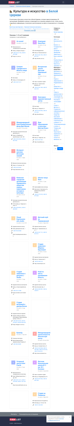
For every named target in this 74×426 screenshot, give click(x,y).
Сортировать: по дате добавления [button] (18, 37)
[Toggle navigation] (63, 2)
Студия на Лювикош (41, 394)
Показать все (30, 30)
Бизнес (56, 45)
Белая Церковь (58, 32)
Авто (55, 39)
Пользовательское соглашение (28, 414)
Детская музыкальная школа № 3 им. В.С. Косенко (43, 365)
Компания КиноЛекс (41, 42)
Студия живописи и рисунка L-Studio (21, 274)
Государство (57, 47)
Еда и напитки (58, 56)
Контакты (14, 414)
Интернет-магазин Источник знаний (20, 153)
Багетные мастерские (16, 27)
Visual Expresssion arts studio (21, 219)
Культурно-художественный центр (44, 99)
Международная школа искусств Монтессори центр (44, 335)
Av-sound (20, 41)
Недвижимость (58, 82)
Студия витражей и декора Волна (22, 304)
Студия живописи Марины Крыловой (42, 247)
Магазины (57, 71)
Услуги (56, 137)
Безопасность (58, 41)
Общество (57, 86)
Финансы (56, 139)
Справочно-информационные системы (59, 111)
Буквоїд (19, 333)
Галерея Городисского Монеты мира (22, 68)
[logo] (15, 2)
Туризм (56, 135)
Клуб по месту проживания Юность (42, 274)
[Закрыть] (69, 417)
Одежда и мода (58, 88)
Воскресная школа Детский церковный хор (42, 70)
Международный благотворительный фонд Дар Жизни (24, 124)
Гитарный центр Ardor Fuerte (21, 363)
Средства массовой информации (57, 116)
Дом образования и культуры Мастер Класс (43, 125)
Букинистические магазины (32, 27)
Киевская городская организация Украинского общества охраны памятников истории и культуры (21, 185)
